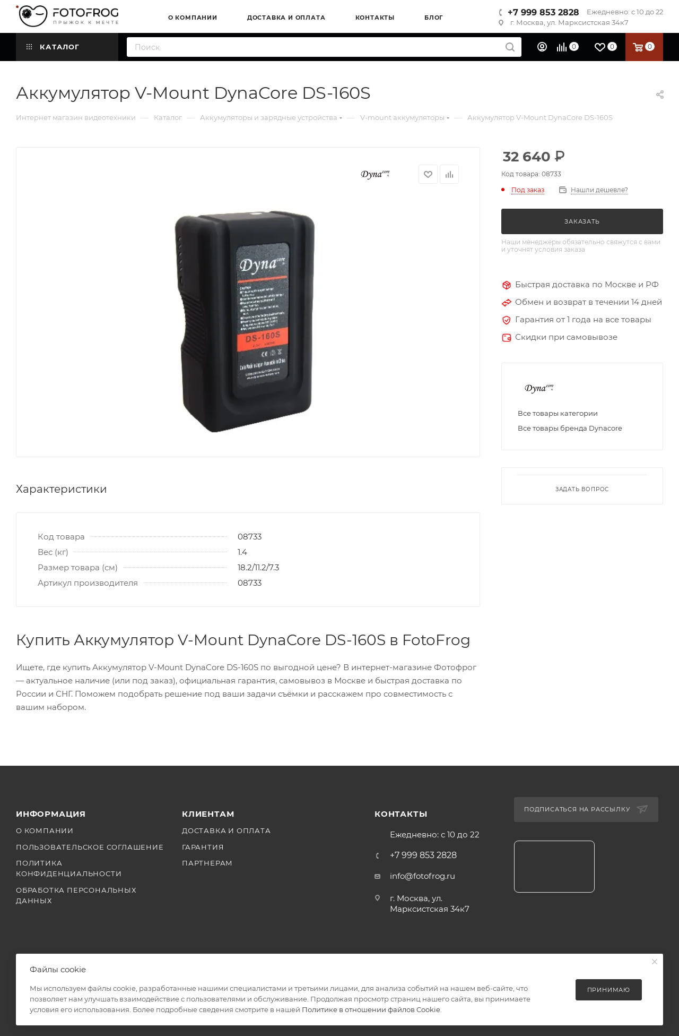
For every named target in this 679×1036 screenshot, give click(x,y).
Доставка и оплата (226, 830)
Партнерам (207, 863)
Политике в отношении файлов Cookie (371, 1009)
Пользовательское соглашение (90, 847)
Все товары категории (558, 413)
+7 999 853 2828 (543, 12)
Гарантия (203, 847)
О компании (45, 830)
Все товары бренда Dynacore (570, 428)
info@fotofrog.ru (422, 876)
